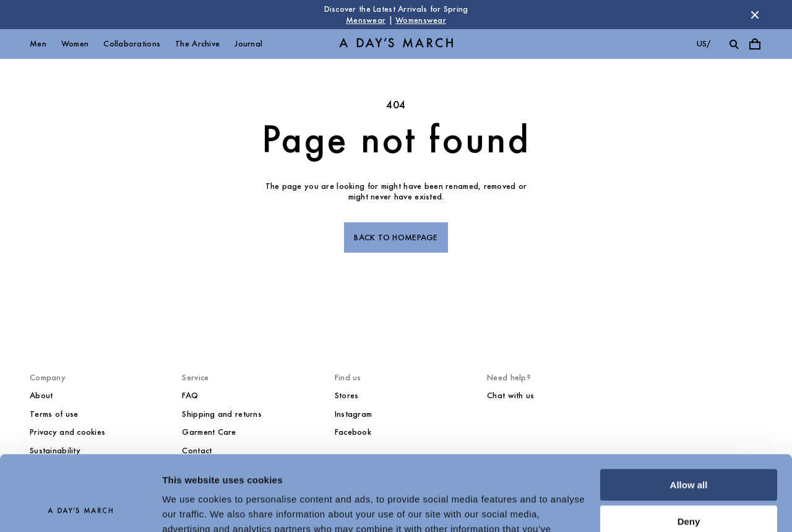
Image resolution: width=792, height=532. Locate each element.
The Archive (197, 43)
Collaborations (131, 43)
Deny (689, 450)
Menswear (365, 20)
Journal (248, 43)
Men (38, 43)
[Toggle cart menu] (754, 44)
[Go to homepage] (396, 44)
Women (74, 43)
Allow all (689, 414)
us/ (704, 43)
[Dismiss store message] (754, 14)
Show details (191, 507)
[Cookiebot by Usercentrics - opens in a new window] (80, 508)
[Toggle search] (733, 44)
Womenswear (420, 20)
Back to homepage (395, 237)
